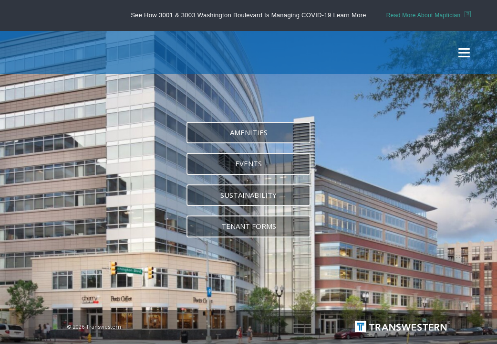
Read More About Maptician (428, 15)
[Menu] (464, 52)
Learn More (349, 15)
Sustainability (248, 195)
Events (248, 163)
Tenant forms (248, 226)
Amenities (249, 132)
